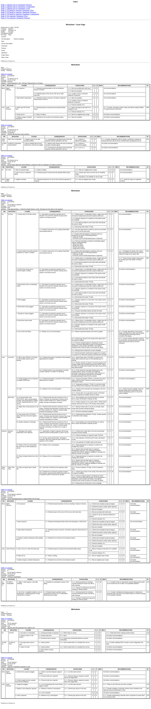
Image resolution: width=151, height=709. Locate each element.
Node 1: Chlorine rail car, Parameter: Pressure (16, 5)
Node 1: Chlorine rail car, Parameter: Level (15, 8)
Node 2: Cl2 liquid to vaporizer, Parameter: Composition (20, 14)
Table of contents (6, 74)
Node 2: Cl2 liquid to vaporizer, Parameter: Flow (17, 10)
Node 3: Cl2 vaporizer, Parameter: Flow (14, 16)
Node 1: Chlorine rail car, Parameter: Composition (18, 7)
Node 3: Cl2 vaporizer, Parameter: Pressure (15, 18)
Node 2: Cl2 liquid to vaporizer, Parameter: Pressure (18, 12)
